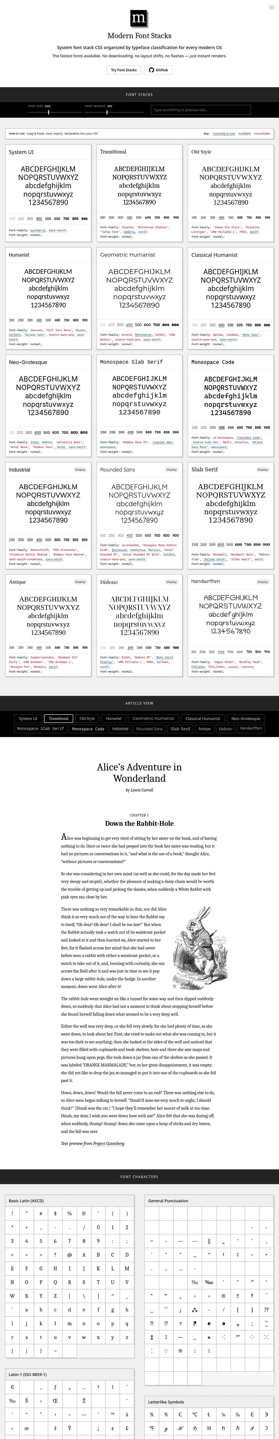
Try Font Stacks (124, 70)
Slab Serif (180, 729)
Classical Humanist (202, 718)
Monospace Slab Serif (40, 729)
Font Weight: (102, 106)
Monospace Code (88, 729)
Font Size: (42, 106)
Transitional (58, 718)
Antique (204, 729)
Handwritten (251, 729)
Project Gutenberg (108, 1143)
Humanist (113, 718)
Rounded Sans (149, 728)
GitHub (158, 70)
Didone (225, 728)
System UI (28, 718)
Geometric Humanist (153, 718)
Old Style (87, 718)
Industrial (120, 729)
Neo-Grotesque (245, 718)
